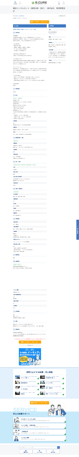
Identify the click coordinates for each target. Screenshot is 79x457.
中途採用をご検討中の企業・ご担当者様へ (77, 230)
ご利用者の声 (24, 431)
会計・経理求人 (49, 388)
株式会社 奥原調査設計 (19, 15)
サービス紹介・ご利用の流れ (28, 425)
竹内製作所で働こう (50, 377)
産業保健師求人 (24, 382)
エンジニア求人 (49, 382)
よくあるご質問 (25, 437)
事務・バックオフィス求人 (52, 393)
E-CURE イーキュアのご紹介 (28, 419)
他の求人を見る (52, 33)
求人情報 (15, 3)
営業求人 (23, 393)
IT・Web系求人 (24, 389)
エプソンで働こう (25, 377)
